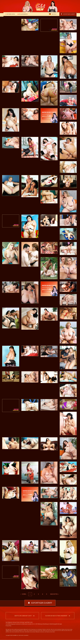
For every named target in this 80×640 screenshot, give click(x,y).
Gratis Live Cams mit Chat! (23, 616)
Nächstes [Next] (54, 594)
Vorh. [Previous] (24, 594)
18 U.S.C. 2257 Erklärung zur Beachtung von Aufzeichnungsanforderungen (47, 624)
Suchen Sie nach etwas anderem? (56, 616)
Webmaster (24, 624)
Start (7, 622)
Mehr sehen (30, 622)
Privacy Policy (8, 625)
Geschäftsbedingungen (10, 624)
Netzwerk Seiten (10, 14)
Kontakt (29, 624)
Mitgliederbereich (23, 14)
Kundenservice (19, 624)
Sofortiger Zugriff (69, 14)
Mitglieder (10, 622)
